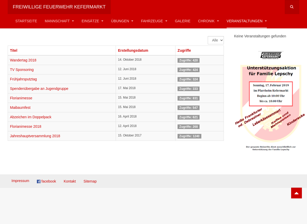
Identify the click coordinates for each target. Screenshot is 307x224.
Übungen (122, 21)
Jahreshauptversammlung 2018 (35, 136)
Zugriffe (184, 50)
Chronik (208, 21)
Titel (13, 50)
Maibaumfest (20, 107)
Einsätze (92, 21)
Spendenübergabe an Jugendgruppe (39, 89)
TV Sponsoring (22, 70)
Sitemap (89, 181)
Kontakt (70, 181)
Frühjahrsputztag (23, 79)
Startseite (26, 21)
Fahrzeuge (154, 21)
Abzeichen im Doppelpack (30, 117)
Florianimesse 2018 (25, 126)
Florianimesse (21, 98)
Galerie (183, 21)
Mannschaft (59, 21)
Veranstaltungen (247, 21)
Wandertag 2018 (23, 60)
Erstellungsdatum (133, 50)
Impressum (20, 181)
